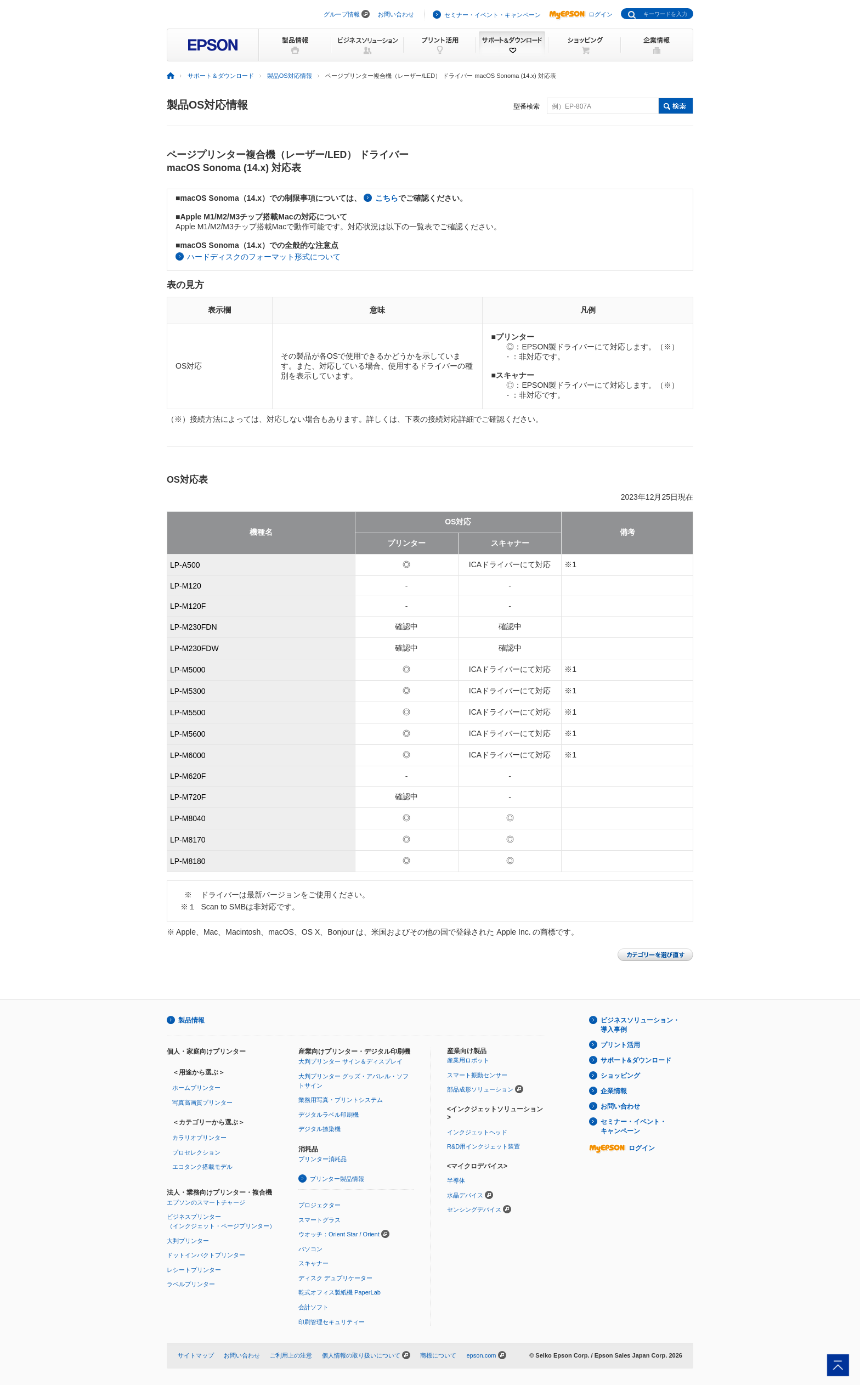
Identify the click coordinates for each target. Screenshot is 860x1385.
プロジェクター (319, 1205)
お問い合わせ (396, 14)
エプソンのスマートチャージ (206, 1202)
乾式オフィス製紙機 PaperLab (339, 1292)
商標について (438, 1355)
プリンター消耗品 (322, 1159)
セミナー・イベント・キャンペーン (492, 15)
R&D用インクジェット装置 (483, 1146)
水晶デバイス (465, 1195)
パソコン (310, 1249)
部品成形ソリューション (480, 1089)
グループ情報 (342, 14)
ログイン (581, 14)
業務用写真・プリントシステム (340, 1099)
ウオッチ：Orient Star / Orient (339, 1234)
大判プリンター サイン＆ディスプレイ (350, 1061)
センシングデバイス (474, 1209)
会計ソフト (313, 1307)
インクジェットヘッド (477, 1132)
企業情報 (614, 1091)
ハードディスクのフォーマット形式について (264, 256)
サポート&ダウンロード (636, 1060)
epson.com (481, 1355)
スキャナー (313, 1263)
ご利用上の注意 (291, 1355)
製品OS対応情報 (289, 75)
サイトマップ (196, 1355)
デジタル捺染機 (319, 1129)
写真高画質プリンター (202, 1102)
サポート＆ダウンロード (221, 75)
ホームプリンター (196, 1087)
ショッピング (620, 1075)
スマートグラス (319, 1220)
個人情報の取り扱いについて (361, 1355)
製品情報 (191, 1020)
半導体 (456, 1180)
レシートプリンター (194, 1270)
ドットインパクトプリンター (206, 1255)
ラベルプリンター (191, 1284)
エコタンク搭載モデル (202, 1166)
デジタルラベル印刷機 (328, 1114)
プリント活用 (620, 1045)
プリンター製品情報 (337, 1178)
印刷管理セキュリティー (331, 1322)
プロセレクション (196, 1152)
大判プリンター (188, 1240)
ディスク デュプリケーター (335, 1278)
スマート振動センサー (477, 1075)
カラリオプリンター (199, 1137)
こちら (386, 198)
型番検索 (526, 106)
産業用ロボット (468, 1060)
